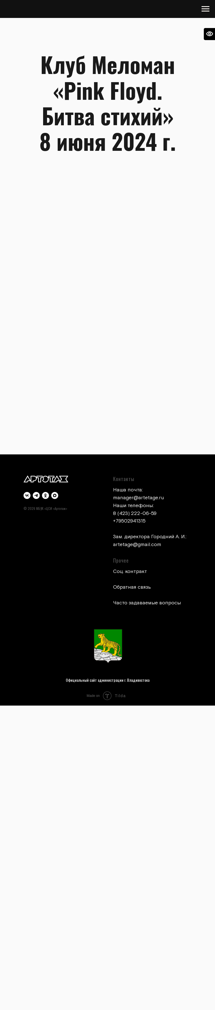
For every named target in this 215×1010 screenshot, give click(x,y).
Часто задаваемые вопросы (147, 603)
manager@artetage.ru (138, 497)
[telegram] (36, 495)
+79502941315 (129, 521)
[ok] (45, 495)
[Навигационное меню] (205, 9)
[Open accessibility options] (209, 34)
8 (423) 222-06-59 (134, 513)
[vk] (27, 495)
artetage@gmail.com (137, 544)
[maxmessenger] (54, 495)
